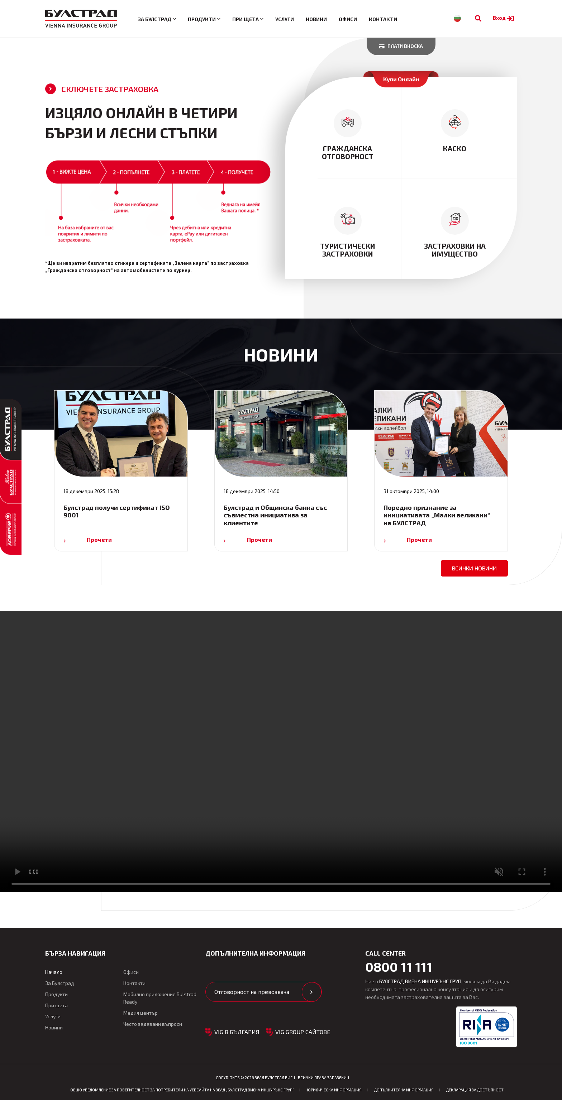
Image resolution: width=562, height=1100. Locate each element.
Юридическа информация (334, 1089)
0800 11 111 (398, 966)
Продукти (56, 994)
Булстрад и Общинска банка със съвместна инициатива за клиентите (275, 515)
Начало (53, 972)
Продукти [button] (202, 19)
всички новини (474, 568)
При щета (56, 1005)
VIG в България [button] (236, 1031)
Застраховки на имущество (455, 250)
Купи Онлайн (401, 79)
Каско (454, 148)
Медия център (140, 1013)
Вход (504, 18)
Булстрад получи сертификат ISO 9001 (116, 511)
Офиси (348, 19)
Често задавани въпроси (152, 1024)
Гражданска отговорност (347, 152)
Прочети (99, 539)
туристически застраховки (347, 250)
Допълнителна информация (404, 1089)
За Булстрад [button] (154, 19)
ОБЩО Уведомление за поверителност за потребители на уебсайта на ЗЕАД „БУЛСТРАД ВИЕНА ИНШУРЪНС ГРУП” (182, 1089)
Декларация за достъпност (475, 1089)
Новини (316, 19)
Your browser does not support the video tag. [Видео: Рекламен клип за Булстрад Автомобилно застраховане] (281, 751)
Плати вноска (401, 46)
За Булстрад (59, 983)
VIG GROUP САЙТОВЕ (302, 1031)
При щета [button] (245, 19)
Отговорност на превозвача (251, 991)
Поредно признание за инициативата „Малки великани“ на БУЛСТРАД (437, 515)
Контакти (383, 19)
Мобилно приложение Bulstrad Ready (159, 998)
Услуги (284, 19)
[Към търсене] (478, 18)
